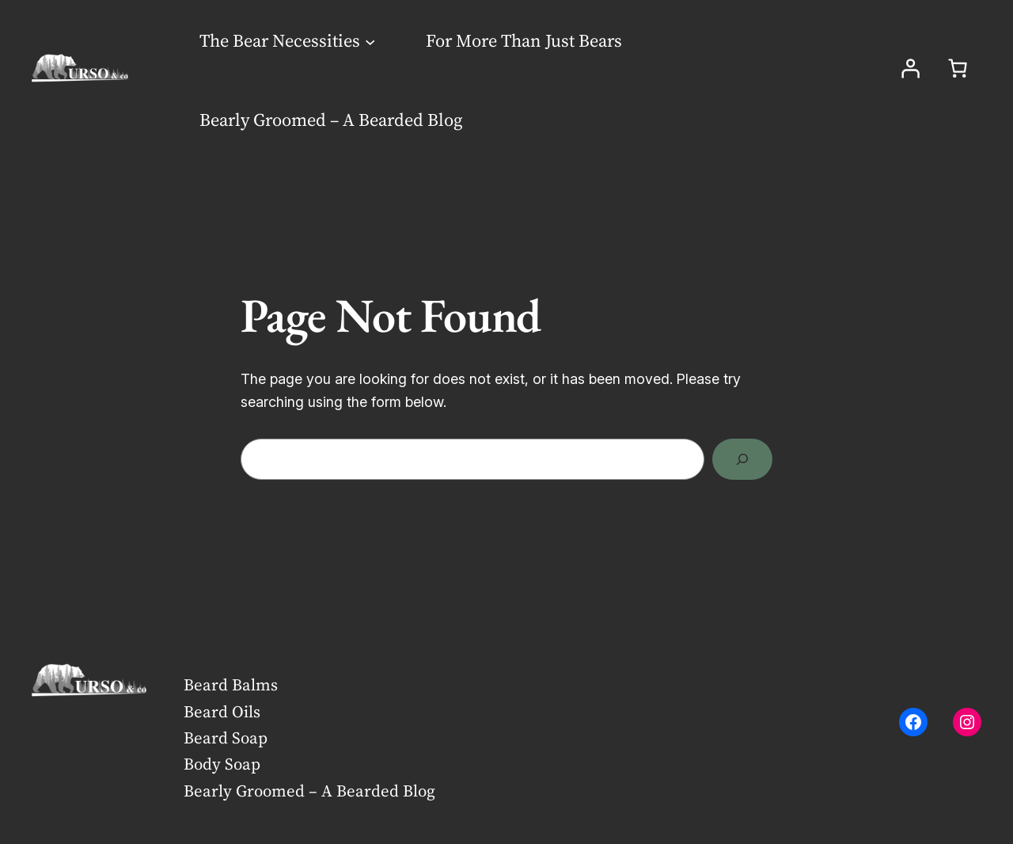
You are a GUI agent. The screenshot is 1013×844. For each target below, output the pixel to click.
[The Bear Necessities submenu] (370, 41)
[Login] (910, 68)
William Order (907, 789)
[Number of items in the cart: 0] (957, 68)
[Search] (742, 459)
